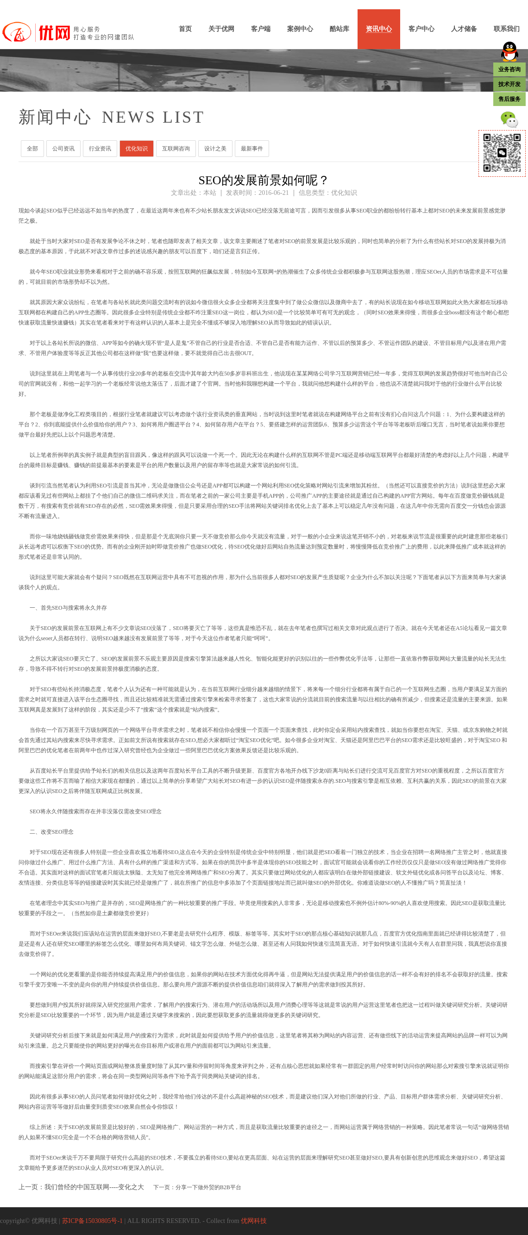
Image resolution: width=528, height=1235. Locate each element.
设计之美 (215, 148)
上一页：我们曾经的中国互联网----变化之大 (81, 1187)
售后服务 (509, 99)
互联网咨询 (176, 148)
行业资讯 (100, 148)
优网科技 (254, 1220)
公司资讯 (63, 148)
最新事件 (252, 148)
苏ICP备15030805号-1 (92, 1220)
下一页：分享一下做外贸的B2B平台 (197, 1187)
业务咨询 (509, 69)
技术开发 (509, 84)
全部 (32, 148)
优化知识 (137, 148)
